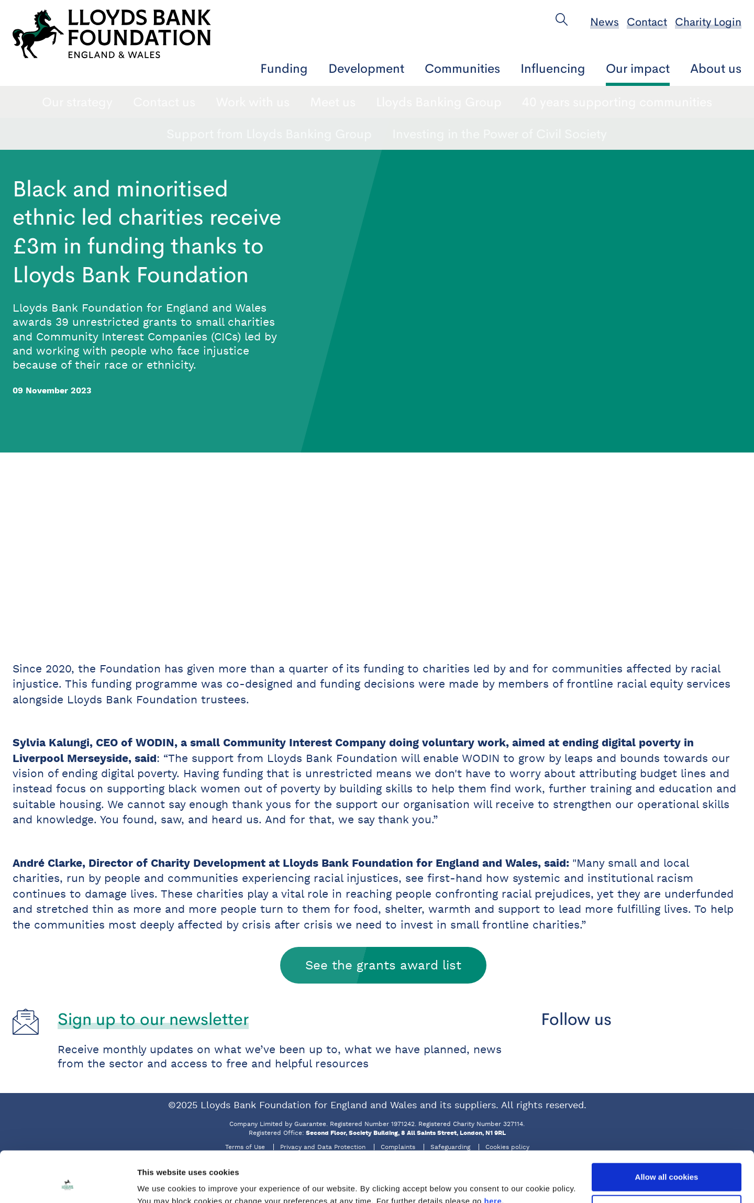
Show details (161, 1182)
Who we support (507, 101)
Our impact (638, 68)
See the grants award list (383, 965)
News (604, 21)
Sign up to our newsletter (153, 1019)
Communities (462, 68)
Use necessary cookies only (666, 1161)
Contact (647, 21)
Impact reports (344, 101)
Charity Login (708, 21)
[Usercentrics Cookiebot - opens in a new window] (68, 1182)
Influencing (552, 68)
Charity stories (241, 101)
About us (715, 68)
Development (366, 68)
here (493, 1153)
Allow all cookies (666, 1129)
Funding (284, 68)
